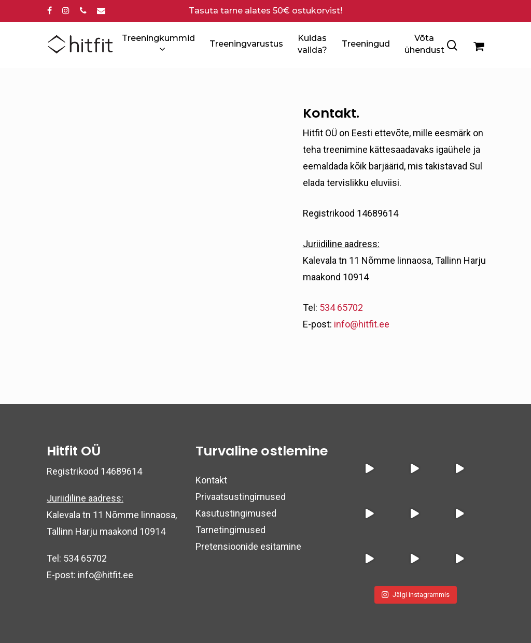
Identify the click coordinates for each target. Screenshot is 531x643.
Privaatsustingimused (240, 496)
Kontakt (211, 480)
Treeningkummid (158, 44)
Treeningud (366, 44)
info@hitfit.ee (361, 324)
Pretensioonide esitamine (248, 546)
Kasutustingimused (235, 513)
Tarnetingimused (230, 529)
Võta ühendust (424, 43)
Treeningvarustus (246, 44)
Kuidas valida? (312, 43)
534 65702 (341, 307)
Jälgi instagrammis (415, 594)
